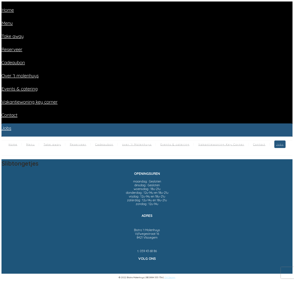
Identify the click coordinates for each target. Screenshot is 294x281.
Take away (13, 36)
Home (8, 10)
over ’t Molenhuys (20, 75)
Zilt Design (169, 277)
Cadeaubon (13, 62)
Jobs (6, 128)
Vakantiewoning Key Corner (30, 102)
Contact (9, 115)
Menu (7, 23)
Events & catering (20, 89)
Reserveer (12, 49)
